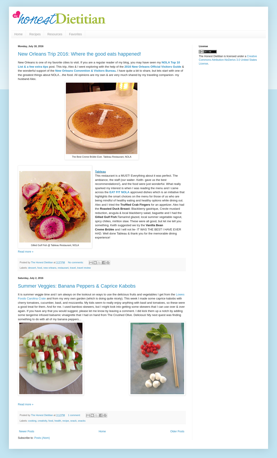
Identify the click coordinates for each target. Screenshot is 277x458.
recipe (65, 420)
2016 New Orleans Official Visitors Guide (153, 66)
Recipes (35, 34)
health (58, 420)
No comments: (76, 262)
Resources (54, 34)
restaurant (63, 267)
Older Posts (177, 431)
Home (18, 34)
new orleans (49, 267)
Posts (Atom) (42, 437)
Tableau (100, 171)
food (39, 267)
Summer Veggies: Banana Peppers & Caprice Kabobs (77, 286)
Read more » (25, 251)
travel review (84, 267)
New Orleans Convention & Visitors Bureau (85, 70)
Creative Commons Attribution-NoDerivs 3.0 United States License (228, 60)
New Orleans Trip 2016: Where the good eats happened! (79, 54)
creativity (42, 420)
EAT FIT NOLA (119, 192)
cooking (32, 420)
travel (73, 267)
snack (73, 420)
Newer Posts (26, 431)
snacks (82, 420)
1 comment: (74, 415)
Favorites (75, 34)
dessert (32, 267)
